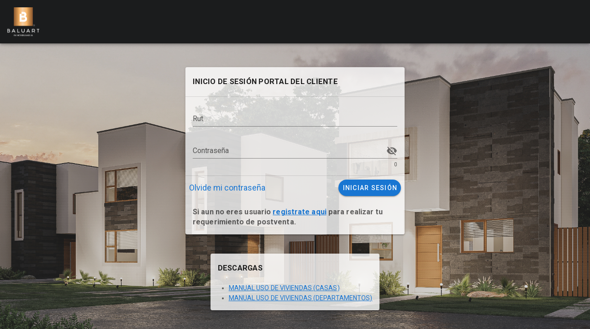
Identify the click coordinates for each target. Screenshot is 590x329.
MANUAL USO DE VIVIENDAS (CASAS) (284, 288)
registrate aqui (300, 211)
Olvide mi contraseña (227, 187)
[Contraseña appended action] (391, 150)
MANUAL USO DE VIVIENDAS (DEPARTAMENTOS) (301, 298)
